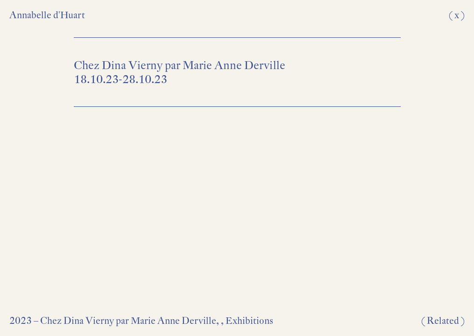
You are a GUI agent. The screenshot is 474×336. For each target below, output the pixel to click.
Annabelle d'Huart (47, 15)
